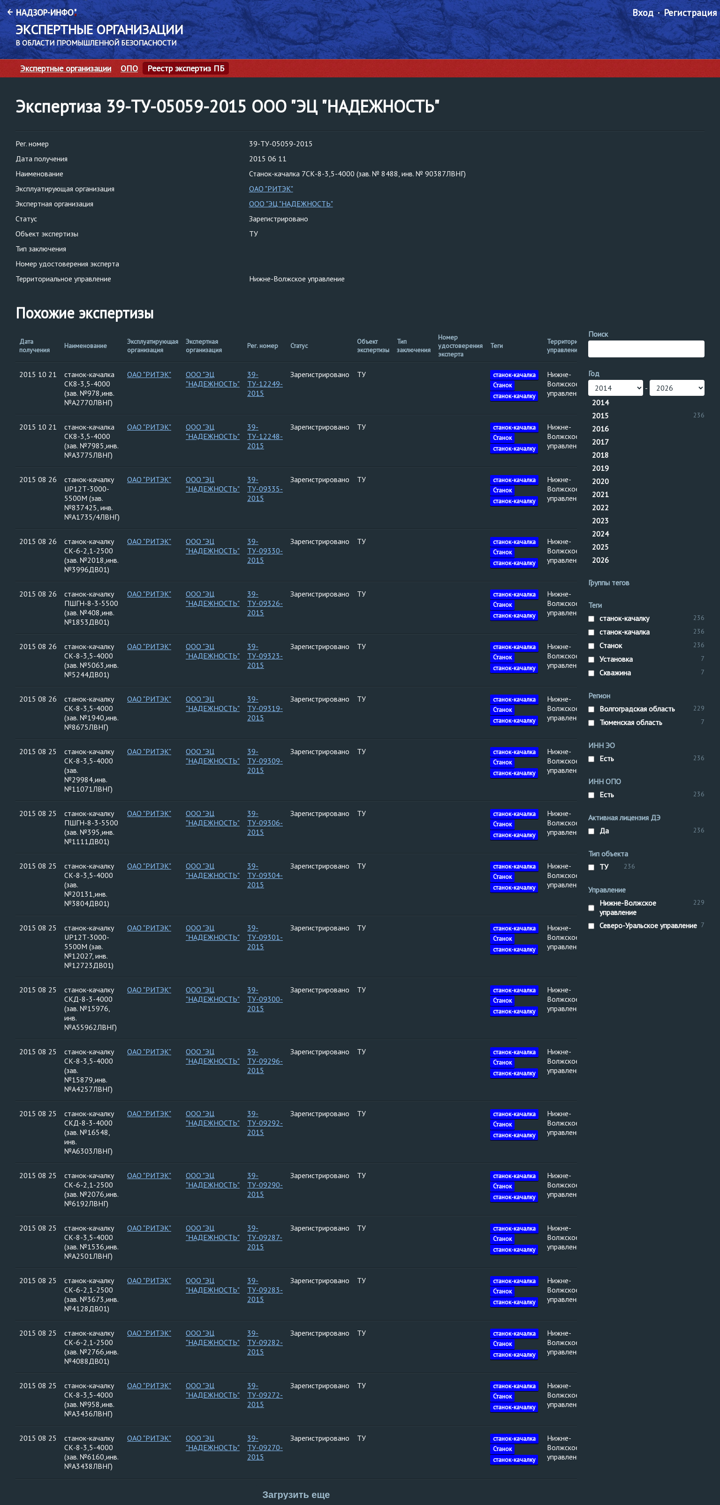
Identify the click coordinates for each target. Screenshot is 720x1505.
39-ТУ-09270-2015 (265, 1447)
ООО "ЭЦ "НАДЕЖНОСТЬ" (291, 203)
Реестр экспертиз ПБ (185, 68)
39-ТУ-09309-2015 (265, 761)
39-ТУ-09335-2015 (265, 489)
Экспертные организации (65, 68)
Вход (642, 13)
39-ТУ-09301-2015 (265, 937)
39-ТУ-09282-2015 (265, 1342)
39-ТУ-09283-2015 (265, 1290)
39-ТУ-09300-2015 (265, 999)
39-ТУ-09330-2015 (265, 551)
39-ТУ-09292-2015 (265, 1123)
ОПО (129, 68)
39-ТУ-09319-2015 (265, 708)
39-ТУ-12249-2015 (265, 384)
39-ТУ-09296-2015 (265, 1061)
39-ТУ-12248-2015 (265, 436)
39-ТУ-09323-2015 (265, 656)
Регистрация (690, 13)
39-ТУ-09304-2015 (265, 875)
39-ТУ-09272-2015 (265, 1395)
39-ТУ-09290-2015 (265, 1185)
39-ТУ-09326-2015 (265, 603)
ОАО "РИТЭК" (271, 188)
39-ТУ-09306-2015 (265, 823)
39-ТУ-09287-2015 (264, 1237)
